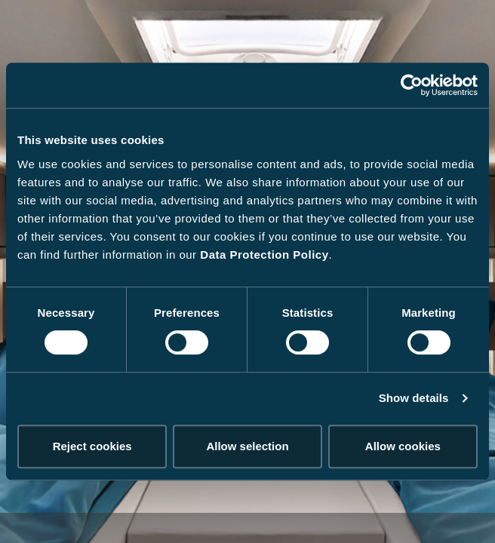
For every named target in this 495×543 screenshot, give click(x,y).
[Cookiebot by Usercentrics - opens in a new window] (412, 85)
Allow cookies (403, 446)
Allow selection (247, 446)
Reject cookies (92, 446)
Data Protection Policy (264, 254)
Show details (414, 397)
